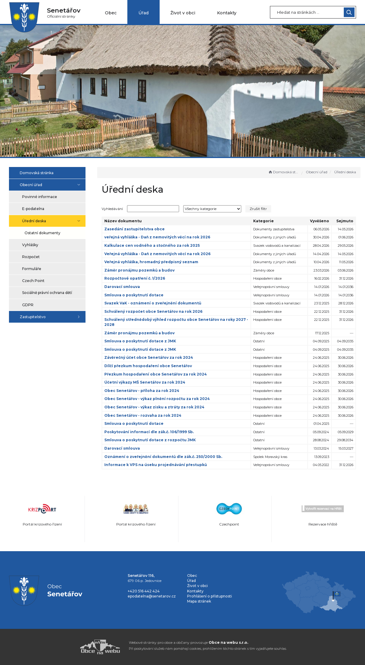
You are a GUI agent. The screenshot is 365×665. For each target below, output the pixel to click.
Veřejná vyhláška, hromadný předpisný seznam (154, 262)
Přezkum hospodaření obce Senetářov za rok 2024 (158, 374)
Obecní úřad (316, 172)
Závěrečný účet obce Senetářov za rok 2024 (151, 357)
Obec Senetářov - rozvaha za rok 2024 (145, 415)
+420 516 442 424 (144, 591)
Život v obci (182, 13)
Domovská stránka (283, 172)
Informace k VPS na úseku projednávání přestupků (158, 464)
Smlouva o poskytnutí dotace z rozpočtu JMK (153, 440)
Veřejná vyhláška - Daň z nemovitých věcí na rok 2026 (160, 254)
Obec (111, 13)
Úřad (143, 13)
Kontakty (226, 13)
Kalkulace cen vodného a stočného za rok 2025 (155, 245)
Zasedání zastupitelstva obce (137, 229)
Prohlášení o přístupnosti (209, 596)
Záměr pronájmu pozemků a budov (142, 270)
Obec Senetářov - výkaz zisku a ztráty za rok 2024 (157, 407)
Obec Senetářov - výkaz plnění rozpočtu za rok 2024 (160, 398)
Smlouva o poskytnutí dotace (137, 295)
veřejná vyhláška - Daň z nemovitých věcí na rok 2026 (160, 237)
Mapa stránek (199, 601)
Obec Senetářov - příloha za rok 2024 (144, 390)
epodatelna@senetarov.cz (152, 596)
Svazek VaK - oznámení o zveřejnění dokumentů (155, 303)
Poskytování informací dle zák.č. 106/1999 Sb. (152, 432)
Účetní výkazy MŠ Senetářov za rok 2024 (147, 382)
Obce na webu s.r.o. (228, 642)
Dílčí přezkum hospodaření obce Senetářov (151, 366)
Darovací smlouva (125, 286)
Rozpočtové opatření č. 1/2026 (137, 278)
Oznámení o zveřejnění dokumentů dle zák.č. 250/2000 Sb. (166, 456)
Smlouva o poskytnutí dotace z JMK (143, 341)
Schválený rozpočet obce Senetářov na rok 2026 (156, 311)
